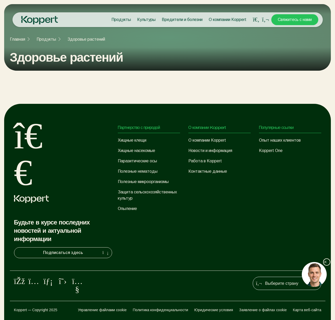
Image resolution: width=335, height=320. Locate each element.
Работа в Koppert (205, 161)
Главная (17, 39)
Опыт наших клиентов (280, 140)
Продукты (121, 19)
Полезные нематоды (138, 171)
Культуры (146, 19)
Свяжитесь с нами (295, 19)
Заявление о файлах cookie (263, 310)
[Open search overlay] (256, 19)
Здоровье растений (86, 39)
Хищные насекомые (136, 150)
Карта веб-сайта (307, 310)
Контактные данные (207, 171)
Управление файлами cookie (102, 310)
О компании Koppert (227, 19)
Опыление (127, 208)
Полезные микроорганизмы (143, 181)
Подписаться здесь (76, 253)
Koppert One (271, 150)
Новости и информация (210, 150)
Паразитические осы (137, 161)
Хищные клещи (132, 140)
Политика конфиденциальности (160, 310)
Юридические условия (213, 310)
